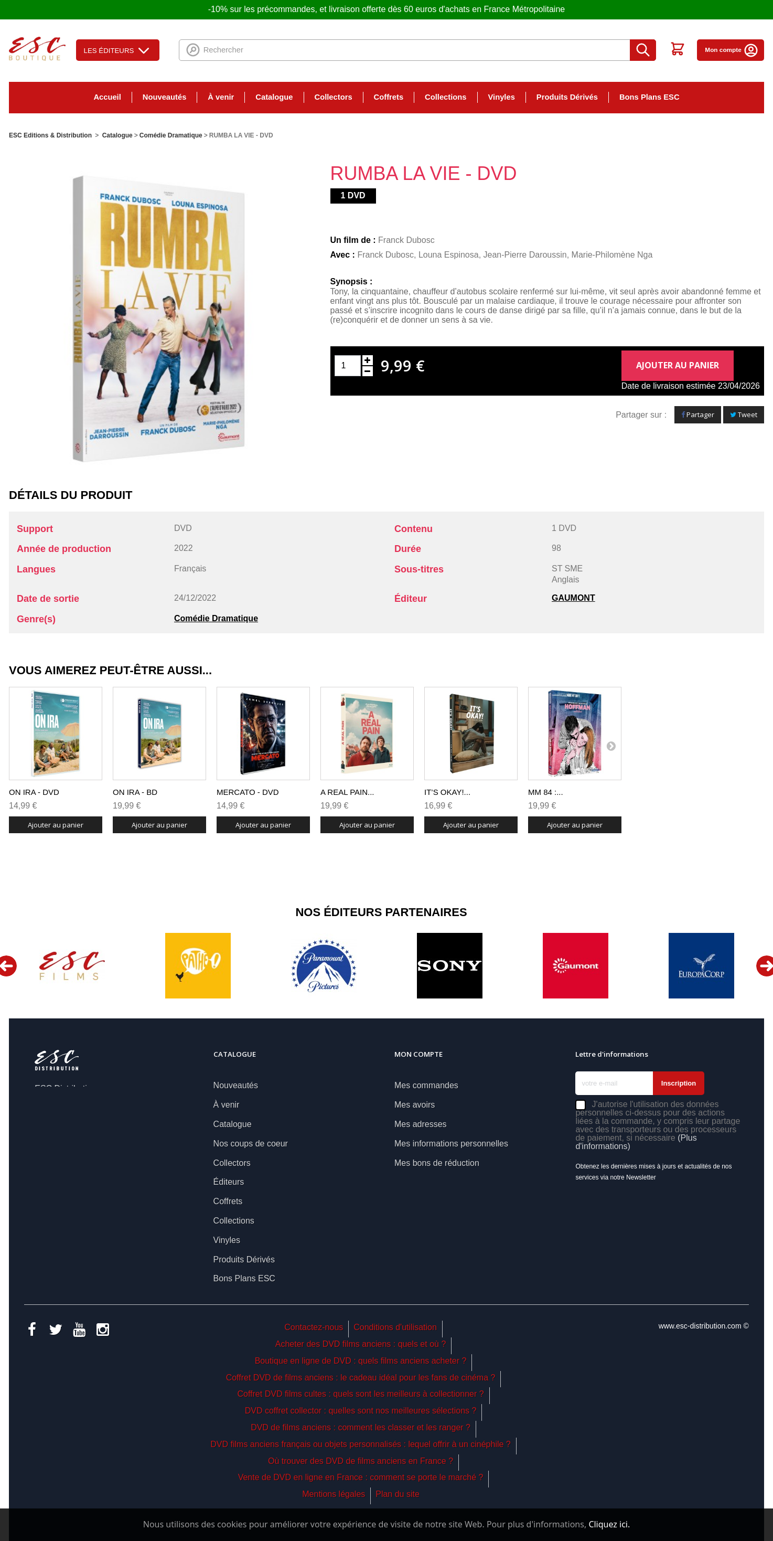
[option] (72, 966)
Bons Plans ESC (649, 97)
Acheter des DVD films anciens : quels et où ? (360, 1344)
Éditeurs (228, 1181)
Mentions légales (333, 1494)
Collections (445, 97)
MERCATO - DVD (248, 792)
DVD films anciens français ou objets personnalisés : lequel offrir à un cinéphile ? (360, 1444)
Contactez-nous (313, 1327)
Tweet (743, 414)
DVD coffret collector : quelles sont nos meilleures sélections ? (361, 1410)
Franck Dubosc (406, 240)
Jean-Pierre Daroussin (525, 254)
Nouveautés (165, 97)
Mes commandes (426, 1085)
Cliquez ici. (609, 1524)
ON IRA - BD (135, 792)
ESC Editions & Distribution (50, 135)
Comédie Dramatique (216, 618)
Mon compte (732, 49)
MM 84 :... (545, 792)
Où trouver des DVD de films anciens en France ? (360, 1461)
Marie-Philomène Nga (612, 254)
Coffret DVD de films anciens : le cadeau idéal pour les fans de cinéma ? (361, 1377)
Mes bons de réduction (436, 1163)
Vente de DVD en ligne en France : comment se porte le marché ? (361, 1477)
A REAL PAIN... (347, 792)
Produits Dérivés (567, 97)
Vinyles (501, 97)
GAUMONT (573, 597)
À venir (221, 97)
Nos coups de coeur (250, 1143)
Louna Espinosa (448, 254)
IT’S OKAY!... (447, 792)
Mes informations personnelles (451, 1143)
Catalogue (274, 97)
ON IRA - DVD (34, 792)
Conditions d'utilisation (395, 1327)
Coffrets (388, 97)
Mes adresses (420, 1124)
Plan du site (397, 1494)
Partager (697, 414)
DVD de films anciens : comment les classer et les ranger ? (360, 1427)
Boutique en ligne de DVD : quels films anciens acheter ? (361, 1360)
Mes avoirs (414, 1104)
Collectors (333, 97)
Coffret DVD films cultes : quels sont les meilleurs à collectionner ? (360, 1393)
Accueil (107, 97)
